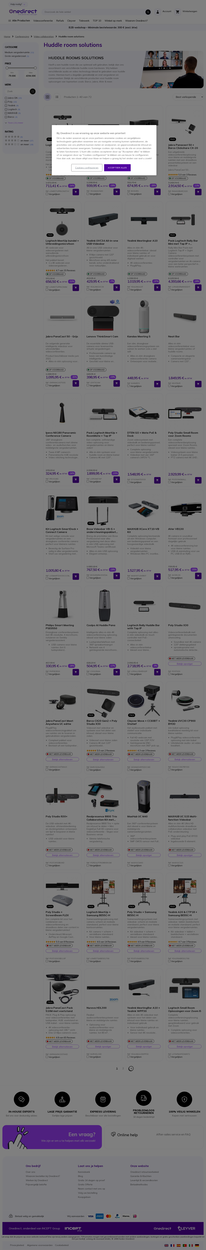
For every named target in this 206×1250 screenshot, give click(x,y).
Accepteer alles (117, 167)
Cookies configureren (86, 167)
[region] (104, 150)
